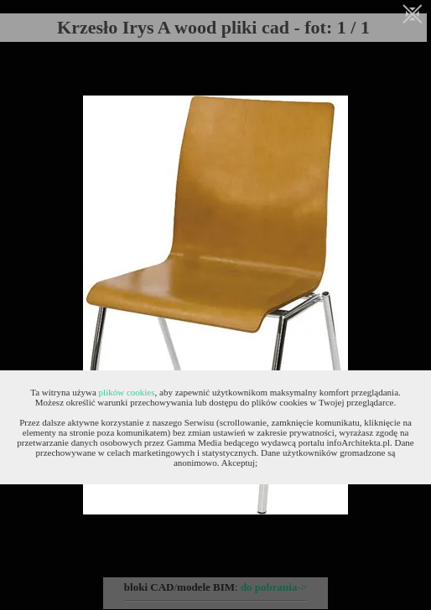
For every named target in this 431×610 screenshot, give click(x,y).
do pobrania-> (274, 587)
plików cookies (127, 392)
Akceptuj (238, 463)
